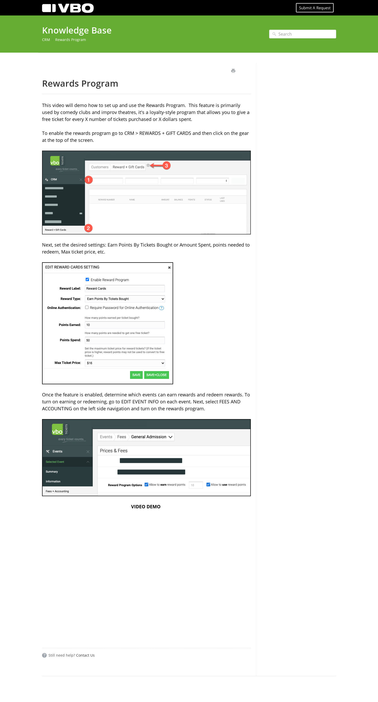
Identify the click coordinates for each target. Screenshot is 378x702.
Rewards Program (70, 39)
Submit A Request (315, 7)
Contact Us (85, 655)
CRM (46, 39)
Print (233, 71)
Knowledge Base (77, 30)
